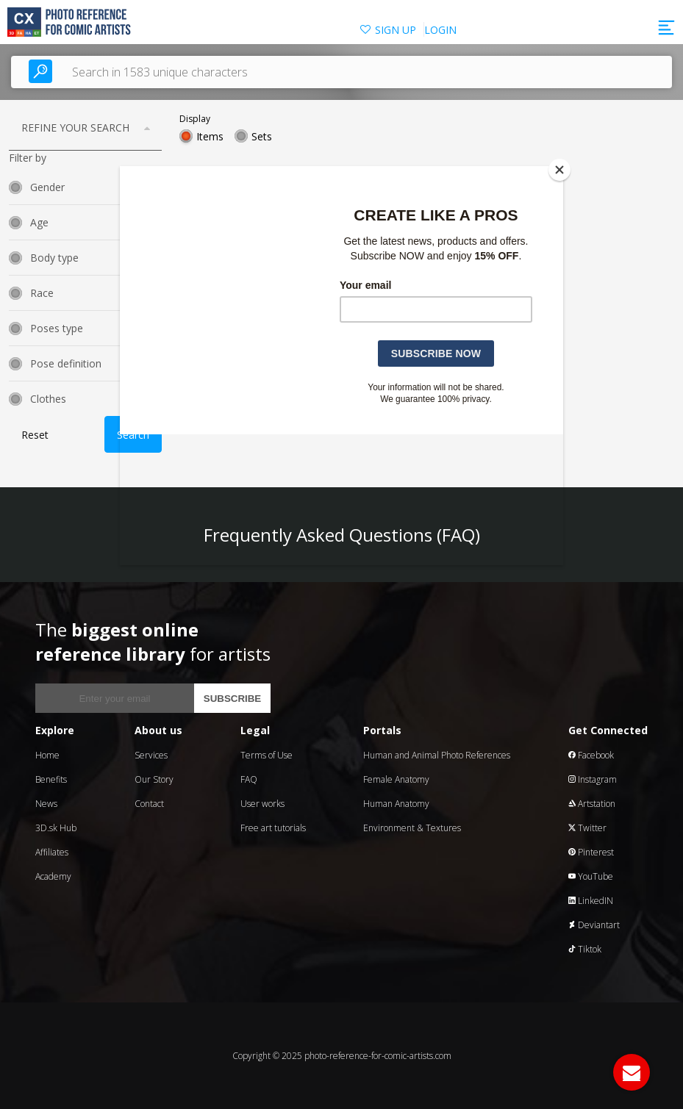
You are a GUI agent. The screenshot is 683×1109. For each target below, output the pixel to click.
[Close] (559, 170)
